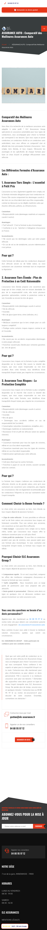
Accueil (4, 44)
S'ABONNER (38, 826)
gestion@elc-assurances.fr (22, 717)
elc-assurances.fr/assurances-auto (32, 625)
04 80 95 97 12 (13, 3)
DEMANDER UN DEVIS (23, 739)
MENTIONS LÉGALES (11, 920)
